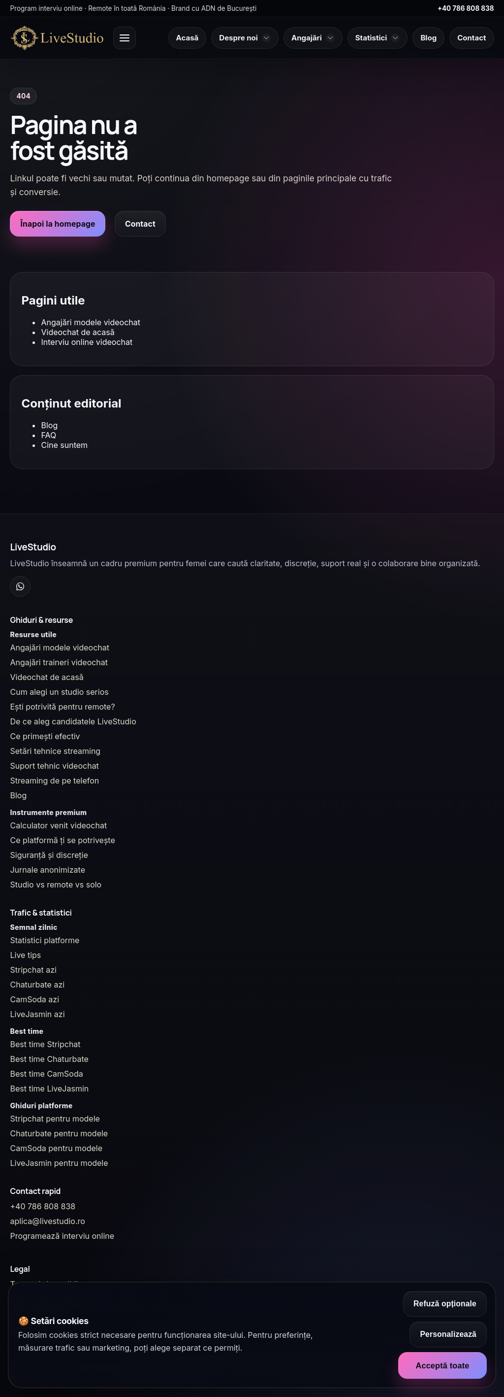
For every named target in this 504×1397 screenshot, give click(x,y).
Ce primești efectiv (45, 736)
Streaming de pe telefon (54, 780)
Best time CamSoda (46, 1074)
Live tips (25, 955)
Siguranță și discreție (49, 855)
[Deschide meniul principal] (124, 38)
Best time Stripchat (45, 1044)
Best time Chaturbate (49, 1059)
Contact (140, 224)
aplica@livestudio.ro (47, 1221)
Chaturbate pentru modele (59, 1133)
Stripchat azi (33, 970)
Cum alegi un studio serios (59, 692)
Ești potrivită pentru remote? (62, 707)
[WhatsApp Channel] (20, 586)
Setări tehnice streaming (55, 751)
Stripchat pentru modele (54, 1119)
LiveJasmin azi (37, 1014)
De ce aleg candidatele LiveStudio (73, 721)
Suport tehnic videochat (54, 766)
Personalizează (448, 1334)
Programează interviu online (62, 1236)
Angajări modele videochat (90, 322)
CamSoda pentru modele (56, 1148)
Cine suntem (64, 445)
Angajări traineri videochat (59, 662)
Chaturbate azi (37, 984)
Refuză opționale (444, 1303)
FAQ (48, 435)
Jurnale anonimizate (47, 870)
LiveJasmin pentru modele (59, 1163)
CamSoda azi (34, 999)
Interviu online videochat (86, 342)
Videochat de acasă (77, 332)
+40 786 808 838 (466, 8)
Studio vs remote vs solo (55, 884)
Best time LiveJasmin (49, 1088)
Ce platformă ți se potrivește (62, 840)
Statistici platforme (44, 940)
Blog (49, 425)
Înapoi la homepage (57, 224)
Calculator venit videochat (58, 825)
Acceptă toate (442, 1365)
